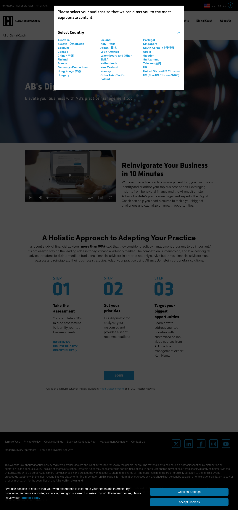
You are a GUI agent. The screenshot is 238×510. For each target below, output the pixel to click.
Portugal (149, 40)
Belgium (63, 47)
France (62, 63)
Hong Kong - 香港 (69, 71)
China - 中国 (66, 55)
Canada (63, 51)
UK (145, 67)
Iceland (105, 40)
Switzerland (151, 59)
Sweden (148, 55)
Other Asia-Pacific (112, 75)
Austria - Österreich (71, 43)
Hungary (63, 75)
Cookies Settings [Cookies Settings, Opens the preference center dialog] (189, 491)
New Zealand (109, 67)
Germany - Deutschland (73, 67)
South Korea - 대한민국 (158, 47)
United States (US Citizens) (161, 71)
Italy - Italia (107, 43)
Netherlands (108, 63)
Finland (63, 59)
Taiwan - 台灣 (152, 63)
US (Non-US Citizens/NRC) (161, 75)
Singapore (150, 43)
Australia (64, 40)
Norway (105, 71)
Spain (147, 51)
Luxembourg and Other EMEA (116, 57)
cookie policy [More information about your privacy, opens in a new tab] (30, 497)
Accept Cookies (189, 502)
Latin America (109, 51)
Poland (105, 79)
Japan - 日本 (108, 47)
